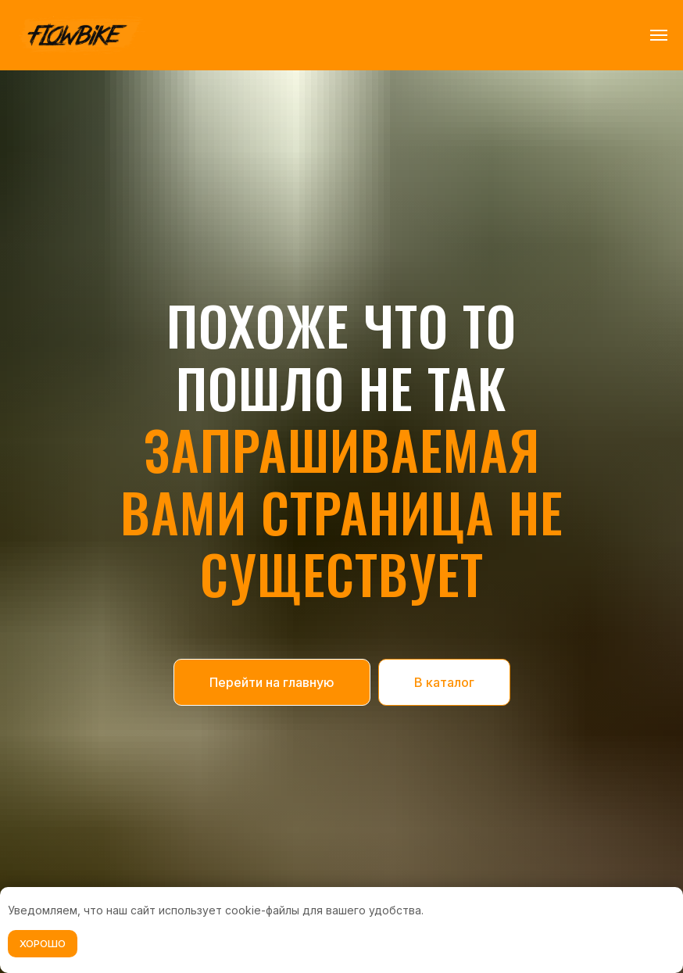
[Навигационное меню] (658, 35)
